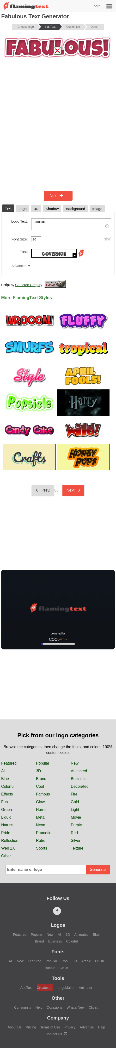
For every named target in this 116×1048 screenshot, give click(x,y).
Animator (85, 988)
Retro (40, 840)
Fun (4, 802)
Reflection (9, 840)
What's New (76, 1007)
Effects (7, 794)
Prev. (43, 490)
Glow (40, 802)
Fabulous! (71, 224)
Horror (41, 810)
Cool (40, 786)
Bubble (50, 968)
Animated (79, 771)
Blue (5, 779)
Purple (76, 825)
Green (6, 810)
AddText (26, 988)
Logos (58, 925)
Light (75, 810)
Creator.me (45, 988)
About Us (15, 1027)
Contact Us (56, 1034)
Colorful (7, 786)
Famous (43, 794)
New (75, 763)
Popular (42, 763)
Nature (7, 825)
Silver (75, 840)
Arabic (86, 961)
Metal (40, 817)
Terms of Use (50, 1027)
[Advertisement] (58, 128)
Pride (5, 833)
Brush (99, 961)
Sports (41, 848)
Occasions (54, 1007)
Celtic (64, 968)
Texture (77, 848)
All (3, 771)
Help (39, 1007)
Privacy (69, 1027)
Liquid (6, 817)
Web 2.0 (8, 848)
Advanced (19, 266)
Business (78, 779)
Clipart (93, 1007)
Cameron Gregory (28, 285)
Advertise (87, 1027)
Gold (75, 802)
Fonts (57, 951)
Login (96, 6)
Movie (76, 817)
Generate (98, 869)
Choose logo (26, 26)
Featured (9, 763)
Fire (74, 794)
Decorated (80, 786)
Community (22, 1007)
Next (56, 196)
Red (74, 833)
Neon (40, 825)
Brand (41, 779)
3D (38, 771)
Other (6, 856)
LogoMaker (66, 988)
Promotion (45, 833)
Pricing (31, 1027)
